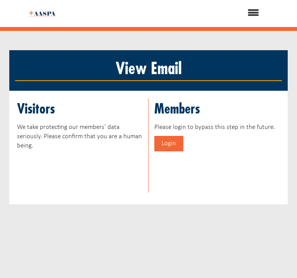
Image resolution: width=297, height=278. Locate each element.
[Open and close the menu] (167, 13)
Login (169, 143)
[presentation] (76, 170)
